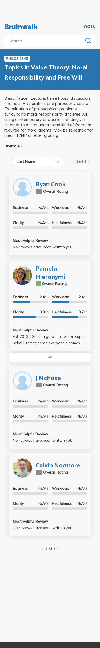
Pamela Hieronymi (50, 273)
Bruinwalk (21, 27)
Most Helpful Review (30, 240)
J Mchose (48, 378)
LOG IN (88, 27)
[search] (45, 41)
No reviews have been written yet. (42, 246)
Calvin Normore (58, 466)
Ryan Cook (51, 184)
